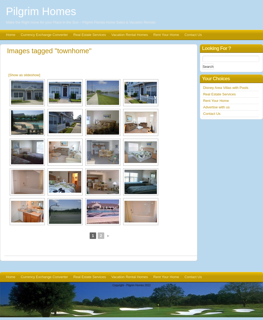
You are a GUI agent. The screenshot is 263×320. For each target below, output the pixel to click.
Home (10, 35)
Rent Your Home (166, 35)
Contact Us (193, 35)
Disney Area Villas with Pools (225, 88)
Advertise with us (216, 107)
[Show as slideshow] (24, 75)
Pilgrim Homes (41, 11)
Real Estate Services (89, 35)
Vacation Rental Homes (129, 35)
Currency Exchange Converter (44, 35)
